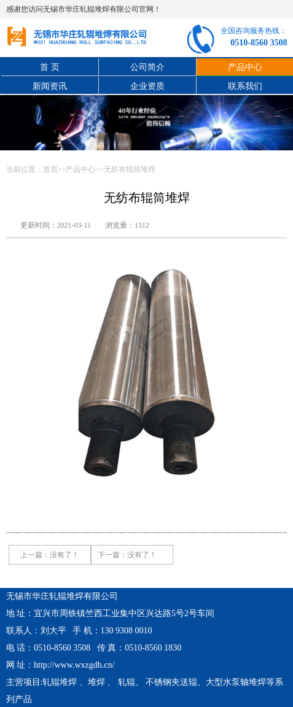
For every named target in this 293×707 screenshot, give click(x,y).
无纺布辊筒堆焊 (129, 169)
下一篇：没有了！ (127, 555)
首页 (50, 169)
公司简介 (147, 67)
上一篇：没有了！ (49, 555)
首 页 (50, 67)
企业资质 (147, 86)
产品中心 (80, 169)
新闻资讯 (50, 86)
